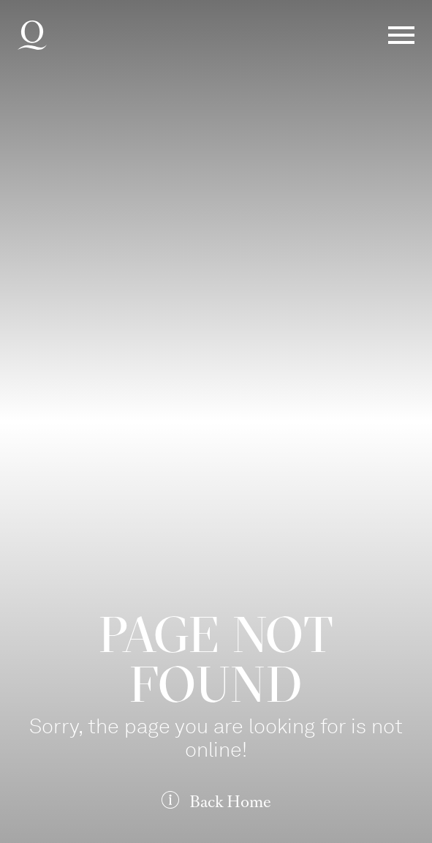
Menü (401, 35)
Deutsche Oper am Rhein (32, 35)
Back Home (230, 801)
